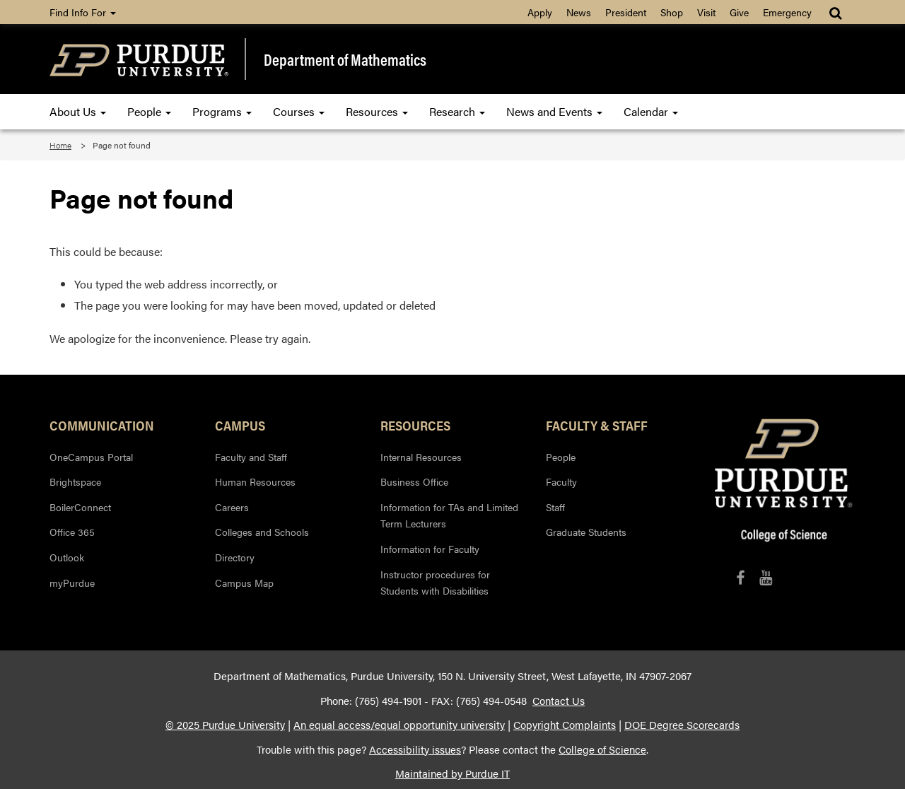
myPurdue (72, 582)
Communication (101, 425)
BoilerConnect (80, 507)
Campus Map (244, 582)
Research (457, 111)
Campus (240, 425)
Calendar (651, 111)
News (578, 12)
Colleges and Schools (262, 532)
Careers (232, 507)
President (625, 12)
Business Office (414, 481)
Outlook (66, 557)
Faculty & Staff (597, 425)
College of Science (602, 749)
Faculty (561, 481)
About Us (77, 111)
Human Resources (255, 481)
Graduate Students (586, 532)
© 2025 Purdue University (225, 724)
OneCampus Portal (91, 457)
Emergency (787, 12)
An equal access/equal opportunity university (399, 724)
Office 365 (72, 532)
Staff (555, 507)
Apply (539, 12)
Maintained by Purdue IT (452, 773)
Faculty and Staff (251, 457)
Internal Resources (421, 457)
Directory (235, 557)
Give (739, 12)
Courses (299, 111)
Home (60, 145)
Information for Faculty (429, 549)
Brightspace (75, 481)
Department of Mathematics (345, 59)
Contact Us (558, 700)
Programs (222, 111)
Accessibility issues (415, 749)
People (149, 111)
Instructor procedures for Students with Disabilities (435, 582)
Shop (671, 12)
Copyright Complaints (564, 724)
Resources (377, 111)
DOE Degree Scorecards (682, 724)
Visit (706, 12)
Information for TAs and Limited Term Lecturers (449, 515)
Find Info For (82, 12)
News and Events (554, 111)
